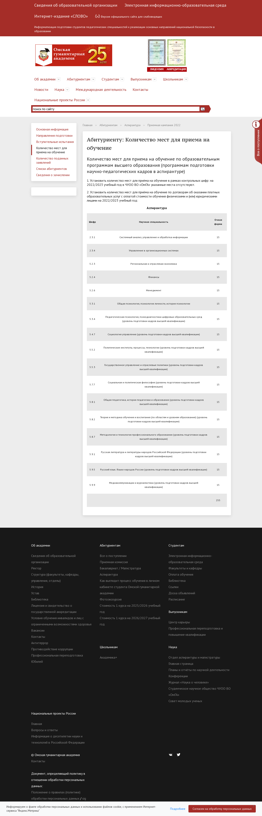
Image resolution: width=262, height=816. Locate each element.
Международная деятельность (101, 89)
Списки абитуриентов (51, 169)
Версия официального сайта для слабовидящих (128, 16)
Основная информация (52, 129)
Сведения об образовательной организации (75, 5)
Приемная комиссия (114, 562)
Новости (41, 89)
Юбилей (37, 661)
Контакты (140, 89)
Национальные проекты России (59, 99)
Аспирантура (132, 125)
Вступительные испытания (55, 142)
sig (84, 798)
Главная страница (181, 663)
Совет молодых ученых (185, 701)
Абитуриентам (78, 79)
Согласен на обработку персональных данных (222, 809)
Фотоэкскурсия (111, 599)
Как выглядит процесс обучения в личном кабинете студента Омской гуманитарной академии (129, 587)
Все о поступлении (113, 556)
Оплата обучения (181, 574)
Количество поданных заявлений (52, 160)
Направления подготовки (54, 135)
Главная (87, 125)
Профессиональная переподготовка (57, 655)
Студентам (110, 79)
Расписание (177, 599)
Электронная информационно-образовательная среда (175, 5)
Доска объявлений (182, 593)
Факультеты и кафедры (185, 568)
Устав (35, 593)
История (37, 587)
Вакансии (37, 630)
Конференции (178, 676)
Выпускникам (140, 79)
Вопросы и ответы (44, 730)
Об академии (44, 79)
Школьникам (173, 79)
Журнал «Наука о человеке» (189, 682)
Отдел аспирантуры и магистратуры (194, 657)
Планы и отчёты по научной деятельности (199, 670)
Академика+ (108, 657)
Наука (59, 89)
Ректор (36, 568)
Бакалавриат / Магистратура (120, 568)
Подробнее (177, 809)
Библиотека (39, 599)
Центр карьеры (179, 622)
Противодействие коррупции (52, 649)
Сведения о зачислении (53, 175)
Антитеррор (39, 643)
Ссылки (173, 587)
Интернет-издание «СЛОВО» (61, 16)
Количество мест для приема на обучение (51, 150)
